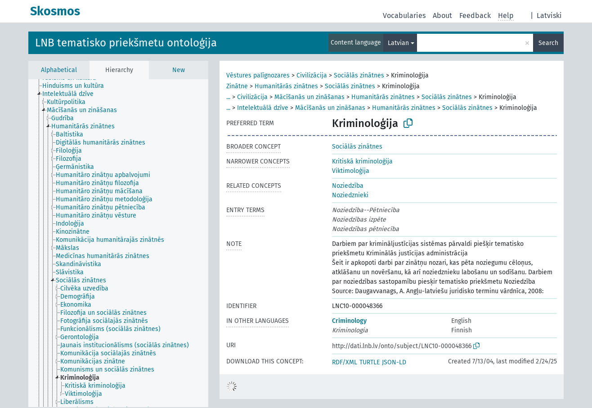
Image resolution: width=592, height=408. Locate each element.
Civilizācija (311, 75)
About (442, 15)
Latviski (549, 15)
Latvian (398, 43)
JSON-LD (394, 362)
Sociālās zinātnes (359, 75)
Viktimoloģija (350, 171)
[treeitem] (77, 86)
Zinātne (237, 86)
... (228, 97)
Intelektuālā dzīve (262, 108)
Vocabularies (404, 15)
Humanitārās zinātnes (286, 86)
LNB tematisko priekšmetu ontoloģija (126, 42)
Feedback (475, 15)
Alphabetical (59, 70)
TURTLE (369, 362)
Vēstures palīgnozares (258, 75)
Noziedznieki (350, 195)
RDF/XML (344, 362)
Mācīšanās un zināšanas (309, 97)
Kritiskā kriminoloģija (362, 161)
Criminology (349, 321)
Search (548, 43)
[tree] (118, 243)
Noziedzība (347, 186)
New (178, 70)
